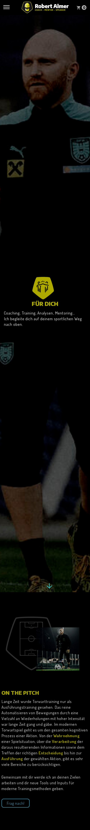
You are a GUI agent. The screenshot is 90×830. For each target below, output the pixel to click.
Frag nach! (15, 804)
